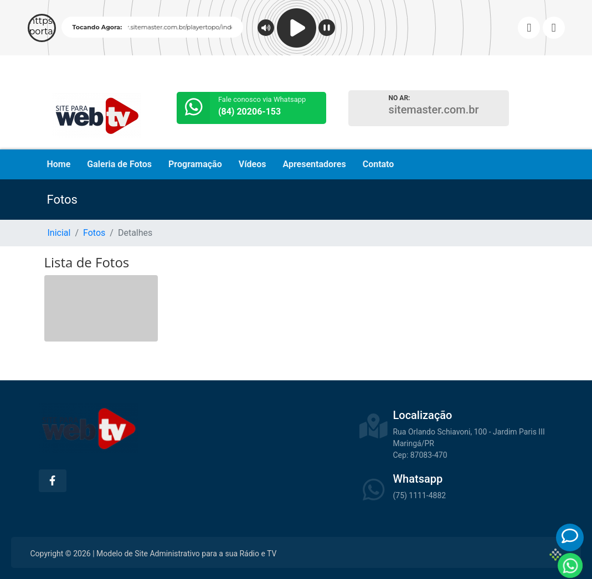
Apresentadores (314, 164)
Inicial (59, 233)
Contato (378, 164)
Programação (195, 164)
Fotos (94, 233)
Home (59, 164)
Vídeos (252, 164)
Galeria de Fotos (119, 164)
